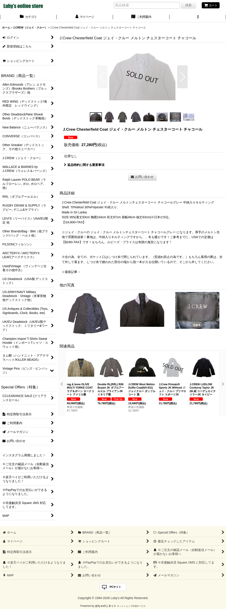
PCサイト (115, 586)
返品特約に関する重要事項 (84, 165)
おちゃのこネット (105, 605)
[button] (198, 17)
